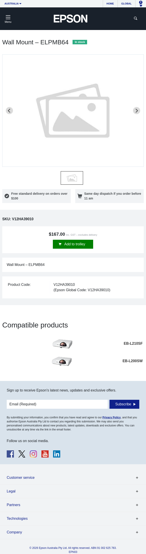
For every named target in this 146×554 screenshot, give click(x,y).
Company (14, 532)
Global (126, 3)
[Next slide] (136, 110)
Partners (13, 505)
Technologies (17, 518)
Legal (11, 491)
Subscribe (123, 404)
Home (110, 3)
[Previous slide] (9, 110)
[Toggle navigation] (8, 19)
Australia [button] (11, 3)
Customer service (20, 477)
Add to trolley (74, 244)
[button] (72, 178)
